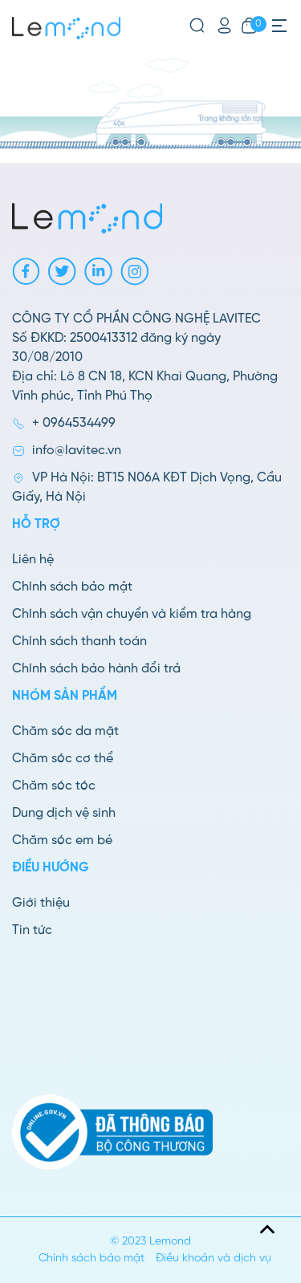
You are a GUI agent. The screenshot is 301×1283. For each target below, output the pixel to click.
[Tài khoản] (224, 25)
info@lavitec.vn (76, 450)
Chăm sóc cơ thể (62, 758)
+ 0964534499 (74, 423)
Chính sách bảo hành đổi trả (96, 669)
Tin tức (32, 930)
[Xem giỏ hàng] (248, 26)
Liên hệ (33, 559)
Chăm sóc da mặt (65, 731)
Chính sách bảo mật (72, 587)
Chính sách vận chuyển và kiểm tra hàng (131, 614)
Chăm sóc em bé (62, 840)
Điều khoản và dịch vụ (213, 1259)
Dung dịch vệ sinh (64, 813)
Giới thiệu (41, 903)
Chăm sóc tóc (54, 786)
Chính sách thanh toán (79, 641)
